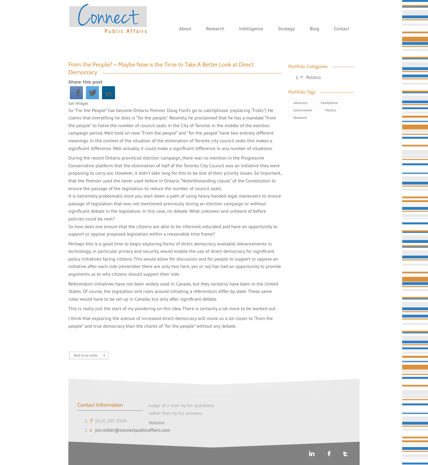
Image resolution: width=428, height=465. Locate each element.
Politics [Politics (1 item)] (330, 109)
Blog (314, 28)
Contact (341, 28)
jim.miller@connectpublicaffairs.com (132, 430)
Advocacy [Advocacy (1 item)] (300, 102)
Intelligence (251, 28)
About (185, 28)
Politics (313, 77)
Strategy (286, 28)
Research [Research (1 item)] (300, 117)
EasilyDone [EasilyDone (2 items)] (329, 102)
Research (215, 28)
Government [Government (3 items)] (302, 109)
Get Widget (78, 103)
